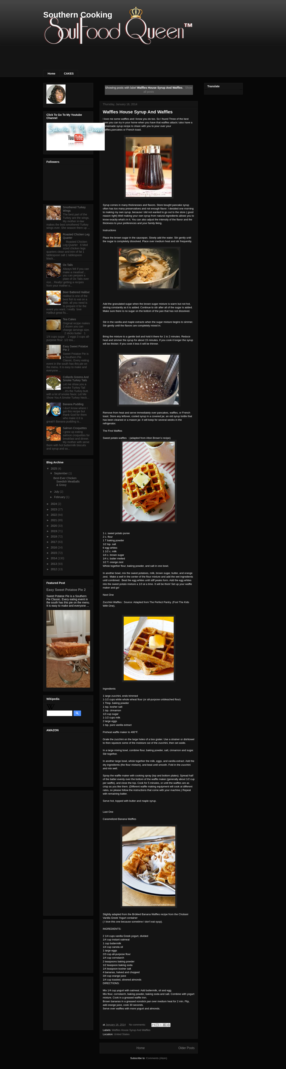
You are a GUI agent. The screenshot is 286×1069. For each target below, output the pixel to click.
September (61, 473)
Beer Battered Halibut (76, 292)
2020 (54, 525)
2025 (54, 468)
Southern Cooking (77, 14)
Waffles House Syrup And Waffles (138, 111)
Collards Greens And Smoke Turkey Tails (76, 378)
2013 (54, 563)
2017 (54, 541)
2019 (54, 531)
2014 (54, 558)
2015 (54, 552)
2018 (54, 536)
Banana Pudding (73, 404)
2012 (54, 569)
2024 (54, 503)
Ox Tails (68, 264)
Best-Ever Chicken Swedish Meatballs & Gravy (66, 481)
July (57, 491)
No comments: (137, 1024)
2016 (54, 547)
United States (121, 1034)
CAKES (69, 73)
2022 (54, 514)
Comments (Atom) (156, 1058)
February (60, 497)
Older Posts (186, 1048)
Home (51, 73)
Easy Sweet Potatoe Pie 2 (66, 589)
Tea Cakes (69, 319)
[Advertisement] (115, 54)
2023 (54, 509)
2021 (54, 520)
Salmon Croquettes (75, 428)
